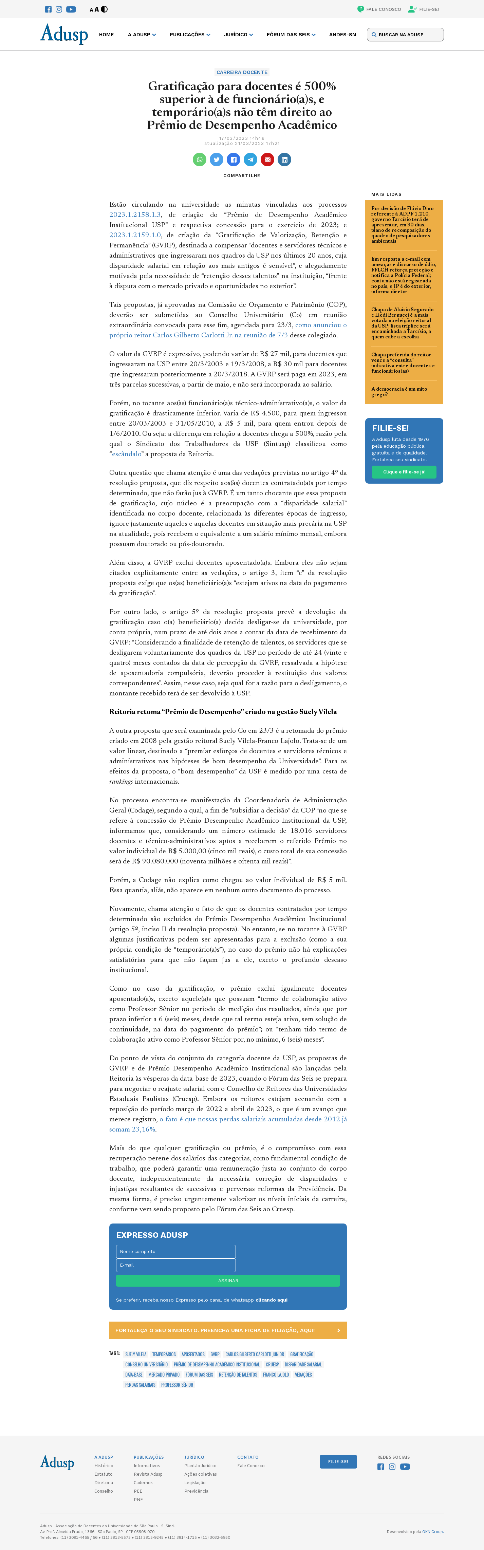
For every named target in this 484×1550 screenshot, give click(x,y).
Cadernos (143, 1483)
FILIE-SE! (423, 9)
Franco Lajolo (276, 1374)
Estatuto (103, 1474)
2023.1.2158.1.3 (135, 215)
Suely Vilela (135, 1354)
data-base (133, 1374)
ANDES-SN (342, 35)
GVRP (214, 1354)
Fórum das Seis (199, 1374)
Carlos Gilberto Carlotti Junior (254, 1354)
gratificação (301, 1354)
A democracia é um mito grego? (399, 392)
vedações (303, 1374)
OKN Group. (433, 1532)
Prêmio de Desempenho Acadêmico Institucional (217, 1364)
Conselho (103, 1491)
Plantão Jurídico (200, 1466)
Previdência (196, 1491)
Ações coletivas (200, 1474)
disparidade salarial (303, 1364)
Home (106, 35)
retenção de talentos (238, 1374)
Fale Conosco (251, 1466)
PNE (138, 1500)
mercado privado (164, 1374)
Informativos (147, 1466)
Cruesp (272, 1364)
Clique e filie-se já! (404, 471)
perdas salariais (140, 1384)
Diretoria (103, 1483)
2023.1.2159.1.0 (135, 235)
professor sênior (177, 1384)
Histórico (103, 1466)
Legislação (195, 1483)
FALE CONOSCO (379, 9)
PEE (138, 1491)
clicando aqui (271, 1300)
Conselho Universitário (146, 1364)
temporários (163, 1354)
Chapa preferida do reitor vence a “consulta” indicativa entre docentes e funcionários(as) (403, 363)
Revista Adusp (148, 1474)
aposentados (193, 1354)
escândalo (126, 454)
